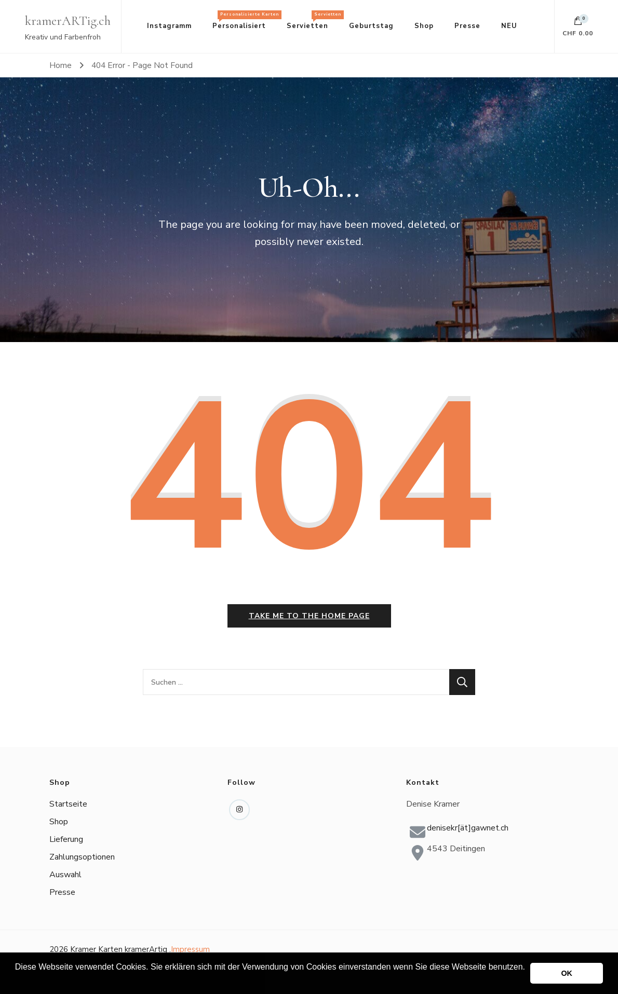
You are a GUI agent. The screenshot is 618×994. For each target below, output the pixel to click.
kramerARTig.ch (68, 21)
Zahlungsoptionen (82, 857)
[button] (16, 980)
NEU (509, 26)
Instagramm (169, 26)
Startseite (68, 804)
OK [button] (566, 973)
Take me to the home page (309, 616)
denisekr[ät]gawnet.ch (467, 828)
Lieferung (66, 839)
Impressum (190, 949)
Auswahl (65, 874)
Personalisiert (244, 20)
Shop (424, 26)
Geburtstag (371, 26)
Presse (467, 26)
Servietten (313, 20)
